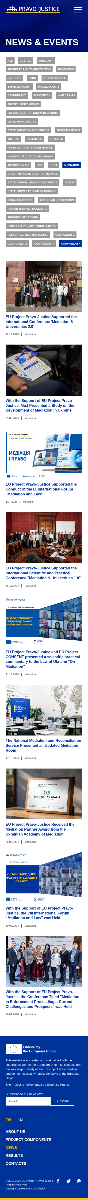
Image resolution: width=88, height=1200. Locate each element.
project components (28, 1140)
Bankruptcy (17, 96)
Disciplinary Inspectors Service (32, 227)
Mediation (71, 166)
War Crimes (66, 96)
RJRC (32, 79)
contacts (16, 1164)
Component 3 (44, 244)
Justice (25, 61)
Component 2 (17, 244)
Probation (66, 70)
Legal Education (20, 201)
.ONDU (40, 1188)
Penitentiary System (23, 218)
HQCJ (53, 166)
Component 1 (65, 235)
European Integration (57, 201)
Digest (70, 183)
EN (8, 1120)
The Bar (13, 140)
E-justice (14, 79)
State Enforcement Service (28, 131)
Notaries (56, 140)
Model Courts (48, 87)
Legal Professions (22, 122)
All (10, 61)
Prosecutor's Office (23, 105)
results (14, 1156)
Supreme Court (19, 87)
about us (15, 1132)
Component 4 (70, 244)
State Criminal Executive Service (32, 183)
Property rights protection (29, 70)
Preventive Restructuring (28, 235)
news (11, 1148)
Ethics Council (54, 79)
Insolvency (41, 96)
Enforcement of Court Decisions (33, 113)
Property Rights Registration (30, 148)
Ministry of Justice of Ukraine (31, 157)
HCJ (39, 166)
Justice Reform (68, 131)
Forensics (34, 140)
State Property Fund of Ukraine (32, 192)
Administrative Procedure (27, 209)
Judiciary (46, 61)
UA (20, 1120)
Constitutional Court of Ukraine (33, 174)
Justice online (18, 166)
